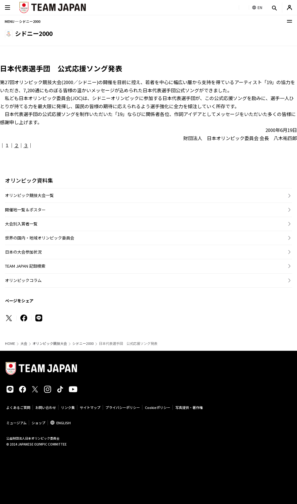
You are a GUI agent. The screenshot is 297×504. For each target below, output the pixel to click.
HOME (10, 343)
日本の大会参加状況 (23, 252)
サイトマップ (90, 407)
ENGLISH (63, 422)
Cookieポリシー (157, 407)
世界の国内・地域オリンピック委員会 (39, 238)
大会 (23, 343)
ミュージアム (16, 422)
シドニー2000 (83, 343)
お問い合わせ (45, 407)
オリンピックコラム (23, 280)
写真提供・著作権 (189, 407)
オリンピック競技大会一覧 (29, 195)
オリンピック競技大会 (50, 343)
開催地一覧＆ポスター (25, 210)
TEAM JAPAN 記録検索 (25, 266)
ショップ (38, 422)
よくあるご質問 (18, 407)
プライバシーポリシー (122, 407)
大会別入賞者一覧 (21, 224)
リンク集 (68, 407)
